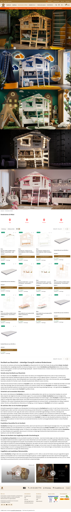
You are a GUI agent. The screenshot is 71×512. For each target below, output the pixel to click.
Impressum (38, 497)
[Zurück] (64, 229)
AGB (37, 499)
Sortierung (3, 229)
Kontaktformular (56, 1)
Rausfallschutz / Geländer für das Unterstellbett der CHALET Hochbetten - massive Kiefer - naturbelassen (26, 251)
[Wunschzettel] (59, 5)
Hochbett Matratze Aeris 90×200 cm (8, 281)
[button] (56, 5)
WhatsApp (47, 488)
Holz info (26, 499)
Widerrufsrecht (39, 501)
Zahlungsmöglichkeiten (29, 501)
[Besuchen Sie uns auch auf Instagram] (11, 505)
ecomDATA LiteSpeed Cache (16, 510)
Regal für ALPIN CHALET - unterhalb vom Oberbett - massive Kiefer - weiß (43, 282)
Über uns (62, 1)
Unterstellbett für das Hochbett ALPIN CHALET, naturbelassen (26, 314)
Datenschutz (38, 496)
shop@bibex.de (58, 488)
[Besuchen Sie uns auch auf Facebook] (2, 505)
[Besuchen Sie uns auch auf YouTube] (6, 505)
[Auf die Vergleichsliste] (14, 233)
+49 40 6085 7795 (34, 488)
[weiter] (69, 229)
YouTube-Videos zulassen (18, 478)
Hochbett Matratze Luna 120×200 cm (8, 344)
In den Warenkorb (9, 256)
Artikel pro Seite (11, 229)
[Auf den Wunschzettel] (16, 233)
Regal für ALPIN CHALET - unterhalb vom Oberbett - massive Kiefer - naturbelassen (25, 282)
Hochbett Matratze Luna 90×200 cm (61, 250)
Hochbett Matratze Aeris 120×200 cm (61, 312)
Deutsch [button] (49, 1)
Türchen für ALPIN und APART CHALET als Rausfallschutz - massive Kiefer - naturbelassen (61, 282)
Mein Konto (68, 1)
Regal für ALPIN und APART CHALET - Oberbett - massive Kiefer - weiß (8, 251)
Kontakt (68, 488)
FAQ (25, 497)
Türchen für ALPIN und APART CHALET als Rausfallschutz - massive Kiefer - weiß (8, 314)
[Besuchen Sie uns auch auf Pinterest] (9, 505)
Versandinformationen (28, 502)
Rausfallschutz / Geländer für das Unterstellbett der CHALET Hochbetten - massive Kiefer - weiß (44, 251)
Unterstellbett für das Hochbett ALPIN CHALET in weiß (44, 314)
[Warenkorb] (67, 5)
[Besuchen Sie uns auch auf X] (4, 505)
